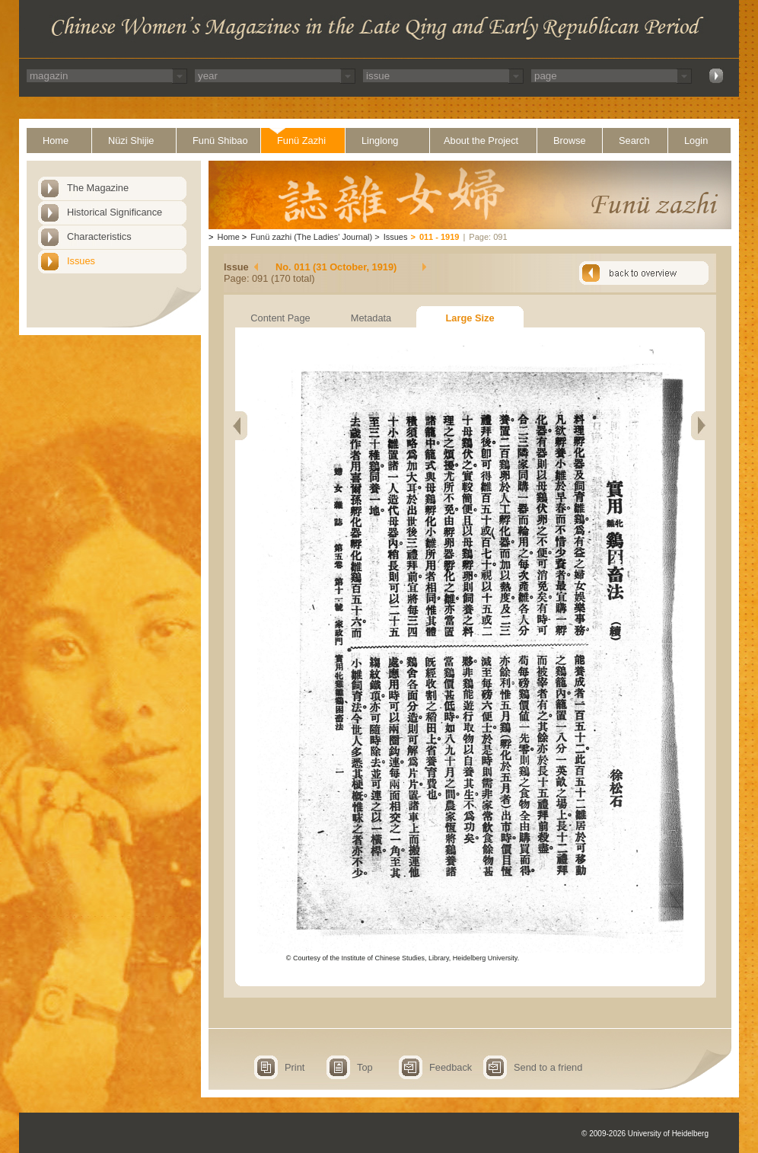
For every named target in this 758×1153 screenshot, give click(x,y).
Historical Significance (114, 212)
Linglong (379, 140)
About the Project (481, 140)
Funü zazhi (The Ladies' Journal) (311, 236)
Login (696, 140)
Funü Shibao (220, 140)
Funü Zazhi (301, 140)
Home (55, 140)
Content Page (280, 318)
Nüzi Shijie (131, 140)
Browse (569, 140)
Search (634, 140)
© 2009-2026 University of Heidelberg (645, 1133)
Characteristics (99, 236)
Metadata (371, 318)
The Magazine (98, 187)
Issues (81, 261)
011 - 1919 (439, 236)
